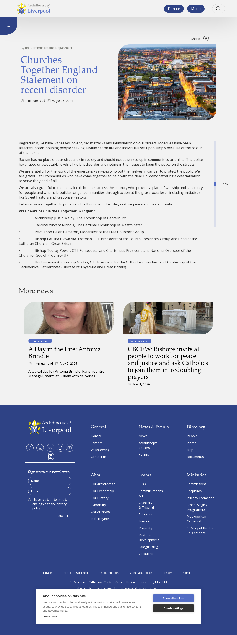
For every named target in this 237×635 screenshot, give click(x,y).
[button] (196, 9)
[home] (33, 8)
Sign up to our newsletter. (49, 471)
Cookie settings (173, 608)
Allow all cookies (173, 598)
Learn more (50, 616)
